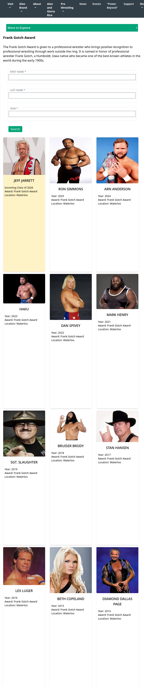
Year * (14, 108)
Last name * (17, 90)
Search (15, 129)
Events (97, 4)
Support (129, 4)
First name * (18, 71)
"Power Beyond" (112, 5)
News (83, 4)
